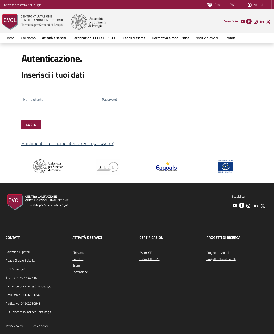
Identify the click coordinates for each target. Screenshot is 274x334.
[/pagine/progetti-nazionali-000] (237, 253)
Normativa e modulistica (170, 38)
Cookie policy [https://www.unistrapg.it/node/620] (40, 326)
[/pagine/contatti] (222, 4)
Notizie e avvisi (207, 38)
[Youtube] (243, 21)
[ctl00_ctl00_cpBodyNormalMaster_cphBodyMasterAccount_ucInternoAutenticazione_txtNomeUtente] (58, 99)
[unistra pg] (88, 22)
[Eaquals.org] (167, 167)
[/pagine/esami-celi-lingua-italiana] (170, 253)
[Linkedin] (262, 21)
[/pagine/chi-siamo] (103, 253)
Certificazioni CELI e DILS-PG (94, 38)
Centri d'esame (134, 38)
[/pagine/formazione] (103, 272)
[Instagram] (255, 21)
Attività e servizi (54, 38)
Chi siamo (28, 38)
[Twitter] (268, 21)
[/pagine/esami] (103, 265)
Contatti (230, 38)
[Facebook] (249, 21)
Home (10, 38)
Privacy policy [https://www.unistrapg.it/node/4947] (14, 326)
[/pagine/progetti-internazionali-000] (237, 259)
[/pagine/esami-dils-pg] (170, 259)
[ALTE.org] (108, 167)
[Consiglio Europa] (225, 166)
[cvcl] (36, 22)
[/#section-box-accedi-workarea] (255, 4)
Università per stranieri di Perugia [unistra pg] (21, 5)
